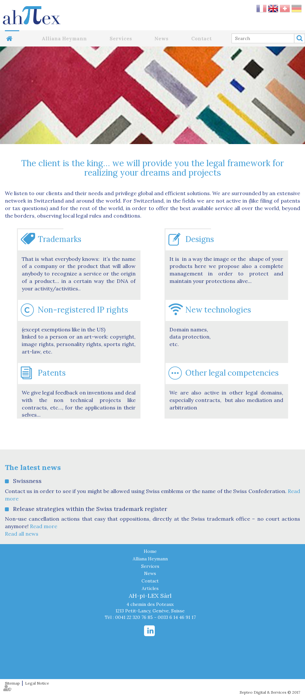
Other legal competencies (232, 373)
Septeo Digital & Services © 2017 (270, 692)
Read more (43, 526)
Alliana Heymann (64, 38)
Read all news (21, 533)
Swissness (27, 481)
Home (12, 38)
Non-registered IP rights (83, 310)
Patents (52, 373)
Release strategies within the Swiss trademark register (90, 509)
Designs (199, 239)
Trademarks (59, 239)
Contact (201, 38)
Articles (150, 588)
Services (121, 38)
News (161, 38)
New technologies (218, 310)
